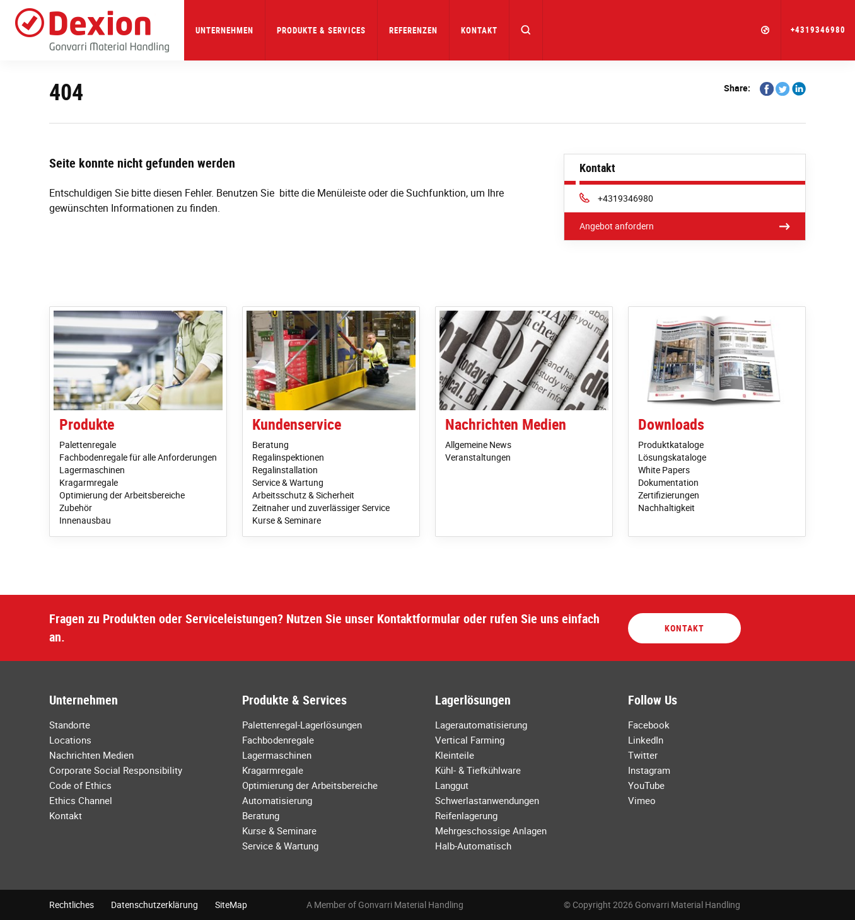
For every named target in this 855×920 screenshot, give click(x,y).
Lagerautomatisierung (481, 724)
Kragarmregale (88, 482)
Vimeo (642, 800)
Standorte (69, 724)
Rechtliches (71, 905)
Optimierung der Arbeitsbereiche (122, 495)
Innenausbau (85, 520)
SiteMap (231, 905)
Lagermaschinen (92, 470)
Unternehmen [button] (224, 30)
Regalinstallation (285, 470)
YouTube (646, 785)
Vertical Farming (469, 739)
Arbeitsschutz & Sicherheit (303, 495)
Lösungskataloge (672, 457)
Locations (70, 739)
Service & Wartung (287, 482)
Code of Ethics (80, 785)
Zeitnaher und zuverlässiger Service (321, 508)
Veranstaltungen (478, 457)
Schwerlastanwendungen (487, 800)
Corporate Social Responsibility (115, 770)
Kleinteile (454, 755)
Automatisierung (277, 800)
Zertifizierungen (668, 495)
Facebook (649, 724)
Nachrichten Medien (505, 424)
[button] (526, 30)
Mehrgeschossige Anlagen (491, 830)
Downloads (671, 424)
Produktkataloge (671, 445)
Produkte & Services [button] (321, 30)
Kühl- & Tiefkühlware (478, 770)
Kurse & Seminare (286, 520)
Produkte (86, 424)
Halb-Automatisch (473, 845)
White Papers (664, 470)
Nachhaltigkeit (666, 508)
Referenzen (413, 30)
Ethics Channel (80, 800)
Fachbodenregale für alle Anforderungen (138, 457)
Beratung (270, 445)
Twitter (643, 755)
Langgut (451, 785)
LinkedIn (645, 739)
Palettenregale (87, 445)
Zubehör (75, 508)
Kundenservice (296, 424)
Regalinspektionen (288, 457)
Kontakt (479, 30)
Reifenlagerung (466, 815)
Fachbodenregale (278, 739)
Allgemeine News (478, 445)
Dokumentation (668, 482)
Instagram (649, 770)
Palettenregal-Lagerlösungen (302, 724)
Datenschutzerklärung (154, 905)
